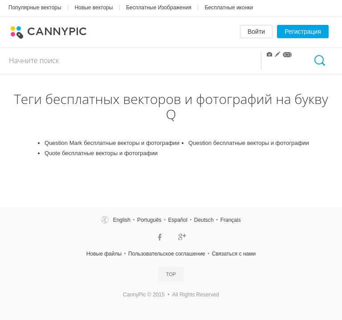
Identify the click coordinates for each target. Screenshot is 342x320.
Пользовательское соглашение (166, 254)
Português (149, 220)
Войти (256, 31)
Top (171, 274)
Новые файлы (104, 254)
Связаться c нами (234, 254)
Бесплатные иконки (229, 7)
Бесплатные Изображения (158, 7)
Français (230, 220)
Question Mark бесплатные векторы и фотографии (112, 143)
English (121, 220)
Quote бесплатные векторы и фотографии (101, 153)
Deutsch (204, 220)
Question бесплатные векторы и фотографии (248, 143)
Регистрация (303, 31)
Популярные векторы (34, 7)
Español (177, 220)
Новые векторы (93, 7)
